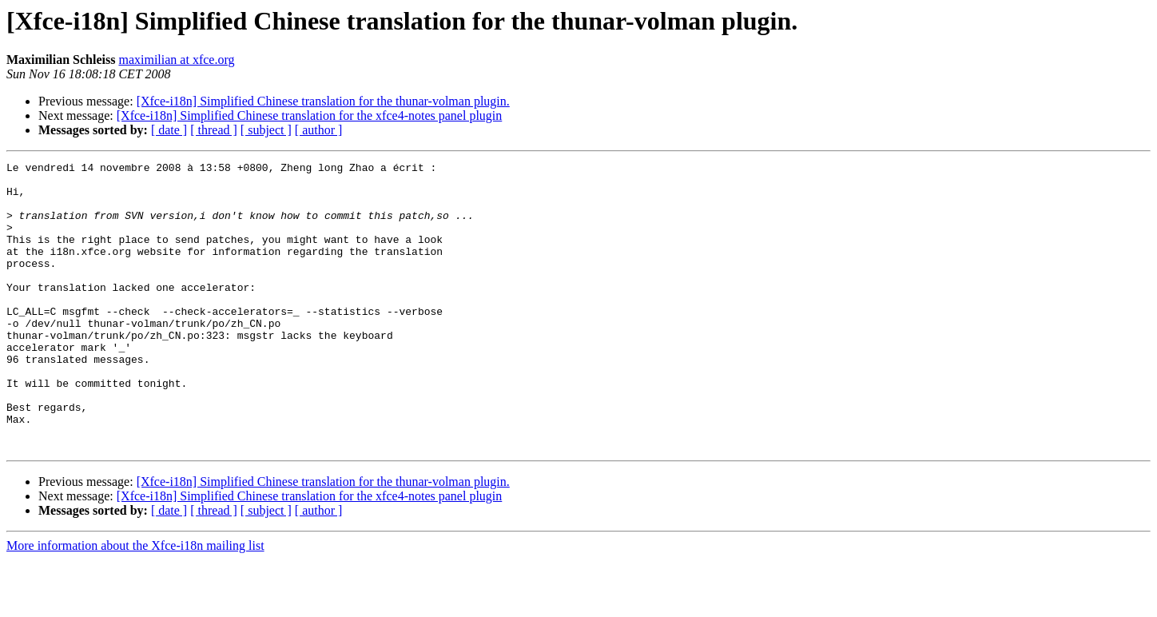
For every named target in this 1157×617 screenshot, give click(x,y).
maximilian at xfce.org (176, 59)
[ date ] (169, 130)
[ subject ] (266, 130)
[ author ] (319, 130)
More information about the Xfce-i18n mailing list (135, 603)
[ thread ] (213, 130)
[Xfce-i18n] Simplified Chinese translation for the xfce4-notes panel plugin (310, 115)
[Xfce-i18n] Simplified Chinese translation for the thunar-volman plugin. (323, 101)
